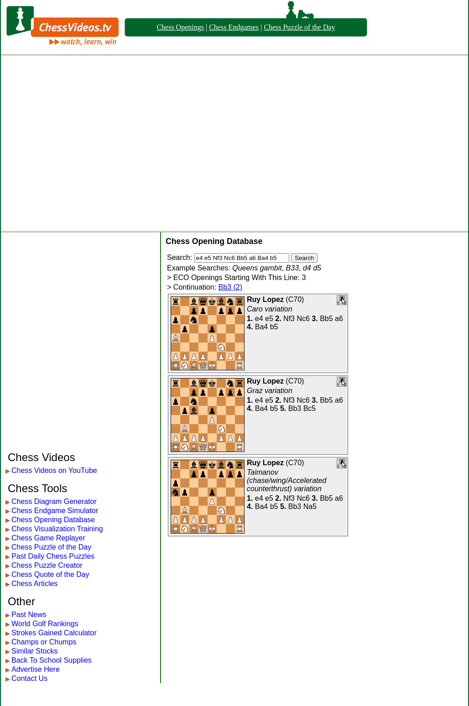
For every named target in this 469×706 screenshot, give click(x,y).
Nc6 (303, 318)
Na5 (310, 506)
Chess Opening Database (53, 520)
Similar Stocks (34, 651)
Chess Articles (34, 583)
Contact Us (29, 678)
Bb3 (294, 408)
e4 (259, 318)
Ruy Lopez (265, 299)
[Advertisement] (85, 143)
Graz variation (269, 391)
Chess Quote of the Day (50, 574)
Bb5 (326, 318)
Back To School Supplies (51, 660)
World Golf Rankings (44, 624)
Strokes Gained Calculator (54, 633)
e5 (269, 318)
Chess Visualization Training (57, 529)
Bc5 (309, 408)
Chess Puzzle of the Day (299, 27)
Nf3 (289, 318)
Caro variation (269, 309)
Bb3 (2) (230, 287)
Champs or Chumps (43, 642)
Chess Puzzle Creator (47, 565)
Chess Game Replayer (48, 538)
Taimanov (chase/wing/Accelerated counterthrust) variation (286, 480)
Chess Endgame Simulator (54, 510)
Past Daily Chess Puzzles (52, 556)
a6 (339, 318)
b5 (274, 327)
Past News (28, 614)
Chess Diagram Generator (54, 501)
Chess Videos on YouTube (54, 470)
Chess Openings (180, 27)
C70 (295, 299)
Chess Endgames (234, 27)
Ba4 (261, 327)
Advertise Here (35, 669)
